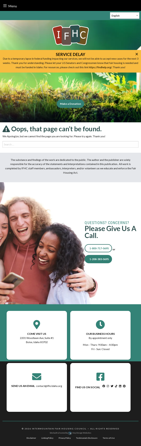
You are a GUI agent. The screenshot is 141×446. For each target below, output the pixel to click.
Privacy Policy (65, 438)
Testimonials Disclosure (86, 438)
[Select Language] (124, 15)
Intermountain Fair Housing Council (59, 428)
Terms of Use (109, 438)
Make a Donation (70, 103)
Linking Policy (47, 438)
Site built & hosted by (70, 433)
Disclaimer (31, 438)
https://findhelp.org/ (100, 67)
